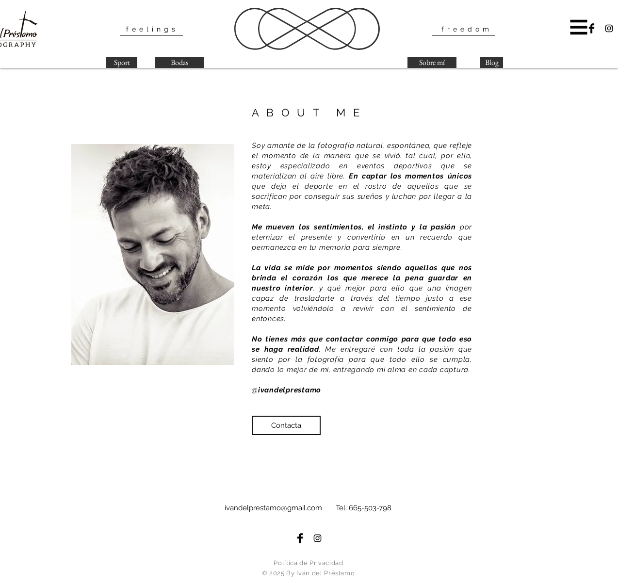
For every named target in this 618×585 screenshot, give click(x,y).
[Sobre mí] (431, 62)
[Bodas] (179, 62)
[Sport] (121, 62)
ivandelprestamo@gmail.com (273, 508)
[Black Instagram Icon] (609, 28)
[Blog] (491, 62)
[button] (578, 27)
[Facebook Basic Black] (591, 28)
